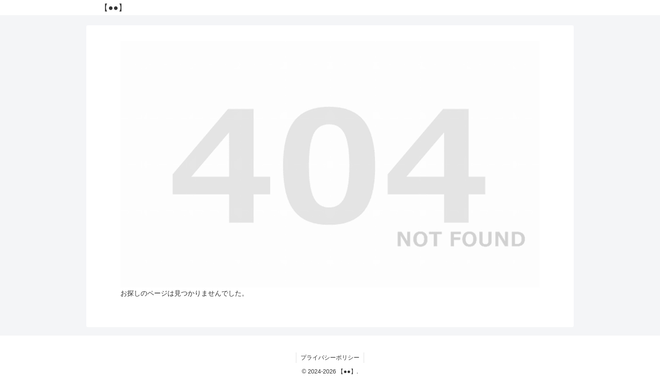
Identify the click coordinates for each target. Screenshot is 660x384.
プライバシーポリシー (330, 357)
